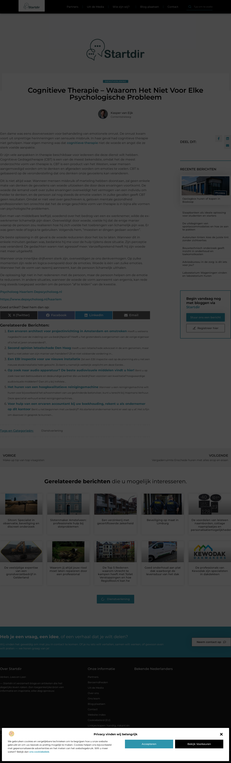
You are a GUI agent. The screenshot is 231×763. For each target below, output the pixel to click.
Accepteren (149, 743)
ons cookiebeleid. (39, 751)
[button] (221, 734)
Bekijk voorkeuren (199, 743)
